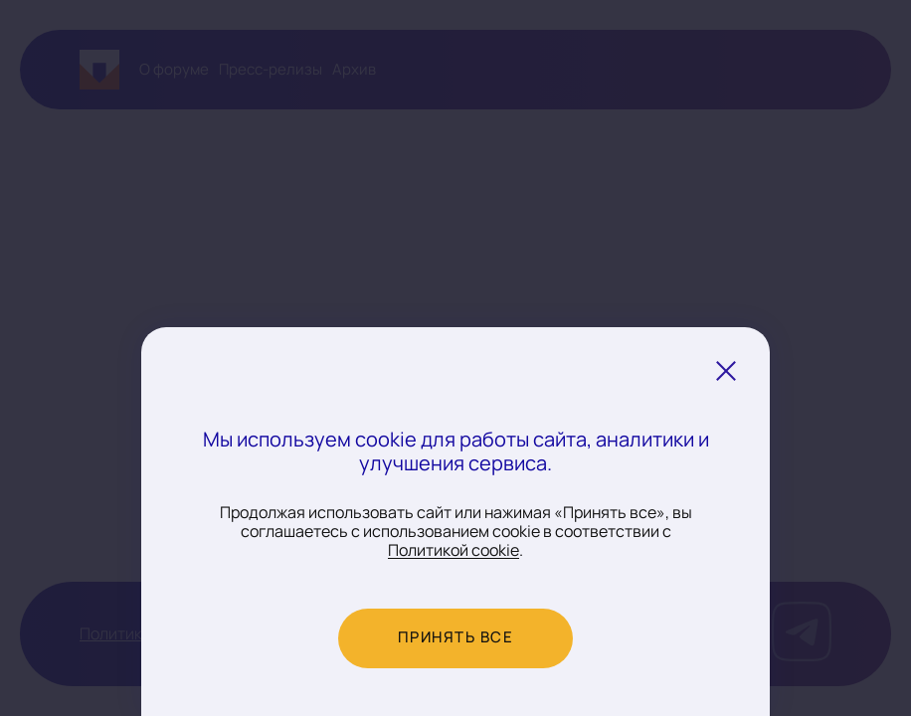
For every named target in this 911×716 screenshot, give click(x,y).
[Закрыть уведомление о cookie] (726, 371)
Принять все (456, 637)
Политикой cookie (453, 551)
